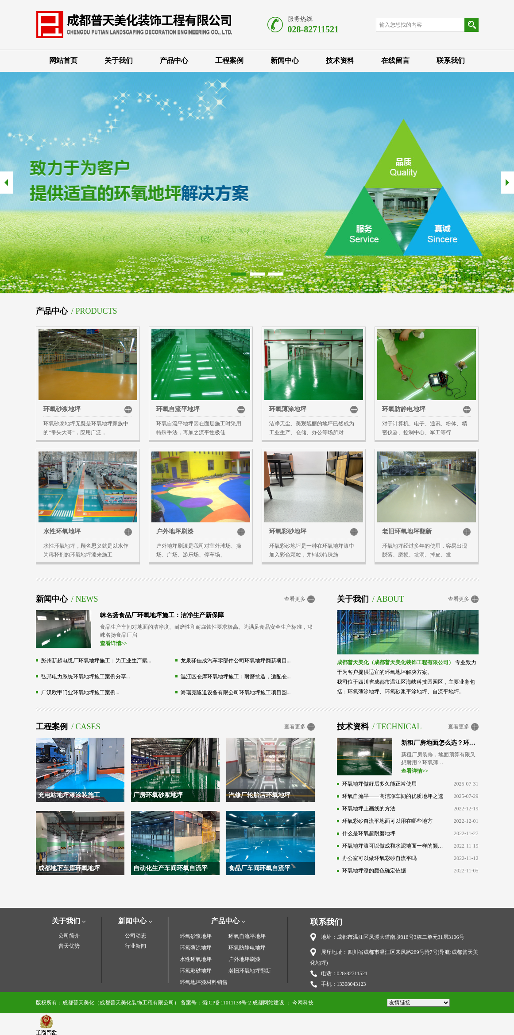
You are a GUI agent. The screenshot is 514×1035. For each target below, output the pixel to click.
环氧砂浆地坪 (62, 409)
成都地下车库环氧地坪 (69, 868)
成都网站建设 (268, 1003)
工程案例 (229, 60)
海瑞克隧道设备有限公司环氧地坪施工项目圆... (236, 692)
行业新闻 (135, 946)
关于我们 (118, 60)
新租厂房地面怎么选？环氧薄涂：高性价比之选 (440, 742)
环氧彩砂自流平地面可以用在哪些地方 (387, 821)
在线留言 (395, 60)
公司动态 (135, 936)
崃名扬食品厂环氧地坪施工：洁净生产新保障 (162, 615)
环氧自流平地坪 (178, 409)
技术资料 (340, 60)
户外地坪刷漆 (174, 531)
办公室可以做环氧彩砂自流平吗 (379, 858)
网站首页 (63, 60)
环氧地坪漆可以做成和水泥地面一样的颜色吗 (392, 846)
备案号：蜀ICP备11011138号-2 (216, 1003)
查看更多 (294, 599)
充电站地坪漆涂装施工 (69, 795)
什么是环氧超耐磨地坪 (368, 833)
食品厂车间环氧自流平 (259, 868)
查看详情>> (114, 643)
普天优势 (69, 946)
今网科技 (302, 1003)
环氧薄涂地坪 (287, 409)
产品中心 (174, 60)
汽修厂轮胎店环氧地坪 (259, 795)
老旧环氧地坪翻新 (407, 531)
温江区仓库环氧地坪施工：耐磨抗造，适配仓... (236, 676)
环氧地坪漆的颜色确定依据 (374, 871)
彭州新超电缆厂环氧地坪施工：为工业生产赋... (96, 661)
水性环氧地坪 (62, 531)
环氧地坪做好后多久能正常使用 (379, 784)
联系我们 (451, 60)
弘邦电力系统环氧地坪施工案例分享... (85, 676)
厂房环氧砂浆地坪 (158, 795)
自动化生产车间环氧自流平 (170, 868)
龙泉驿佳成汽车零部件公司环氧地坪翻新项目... (236, 661)
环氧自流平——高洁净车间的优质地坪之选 (392, 796)
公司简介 (69, 936)
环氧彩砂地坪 (287, 531)
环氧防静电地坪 (403, 409)
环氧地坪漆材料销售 (204, 982)
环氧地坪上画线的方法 (368, 808)
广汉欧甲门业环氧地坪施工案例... (80, 692)
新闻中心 (285, 60)
